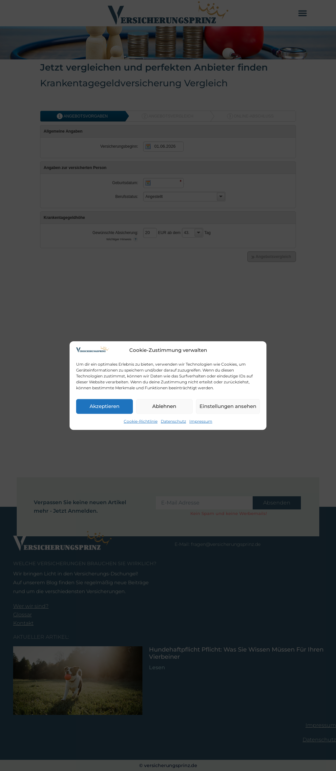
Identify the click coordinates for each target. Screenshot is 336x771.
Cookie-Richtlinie (141, 421)
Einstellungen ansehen (228, 406)
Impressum (200, 421)
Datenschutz (173, 421)
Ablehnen (164, 406)
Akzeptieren (104, 406)
